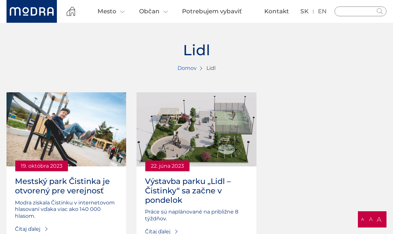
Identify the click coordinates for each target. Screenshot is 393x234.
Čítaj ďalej (27, 229)
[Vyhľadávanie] (360, 11)
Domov (187, 68)
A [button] (362, 219)
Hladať (379, 11)
